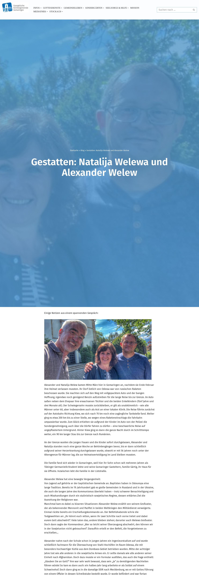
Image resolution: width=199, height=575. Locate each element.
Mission (134, 8)
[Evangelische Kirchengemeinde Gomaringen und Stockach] (15, 7)
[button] (40, 7)
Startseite (74, 150)
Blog (82, 150)
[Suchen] (174, 9)
